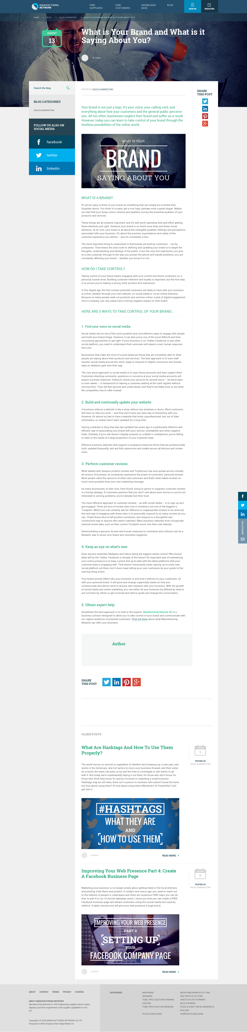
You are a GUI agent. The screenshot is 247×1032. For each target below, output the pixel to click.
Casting (146, 1003)
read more (170, 855)
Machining (148, 992)
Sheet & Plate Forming (192, 999)
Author (96, 855)
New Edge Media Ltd (64, 1023)
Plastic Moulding (152, 1014)
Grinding (147, 996)
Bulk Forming (187, 1003)
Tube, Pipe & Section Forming (158, 999)
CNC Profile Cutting (191, 996)
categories (116, 992)
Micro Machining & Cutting (195, 992)
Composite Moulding (191, 1014)
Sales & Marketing (103, 89)
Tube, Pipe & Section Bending (158, 1007)
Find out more (140, 619)
